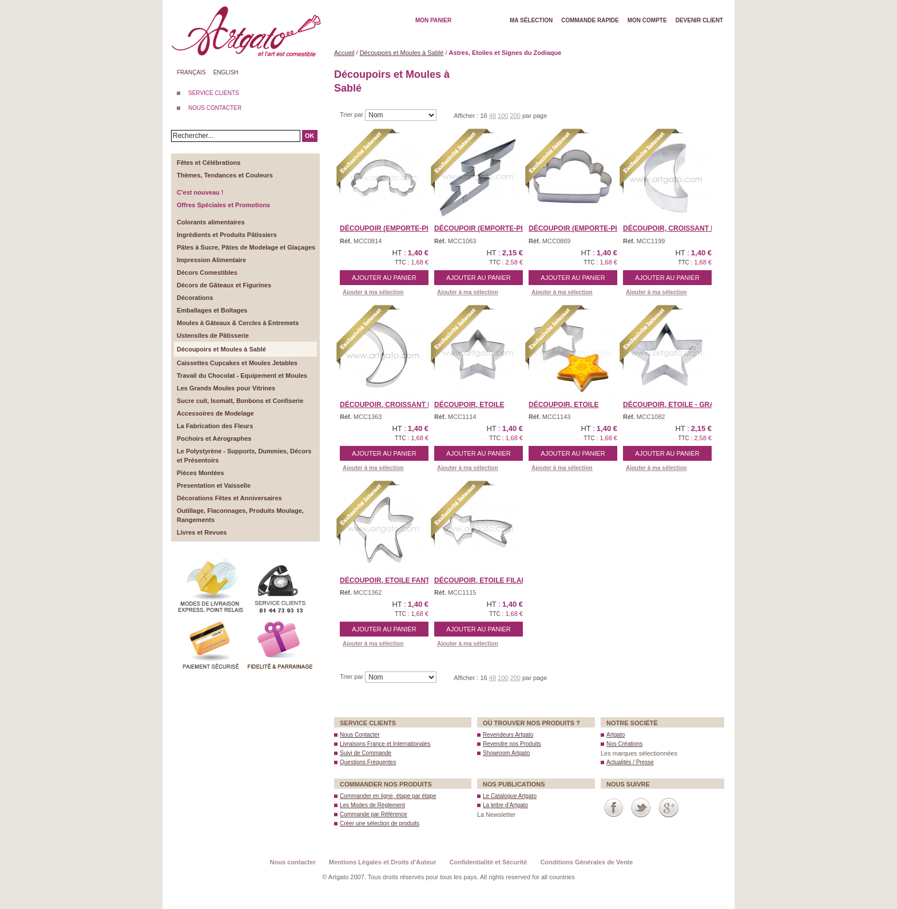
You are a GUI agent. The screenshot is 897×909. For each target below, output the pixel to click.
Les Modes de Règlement (372, 805)
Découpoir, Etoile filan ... (484, 580)
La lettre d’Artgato (505, 805)
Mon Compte (647, 20)
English (226, 72)
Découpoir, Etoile (469, 405)
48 (492, 115)
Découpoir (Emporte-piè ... (484, 228)
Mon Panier (433, 20)
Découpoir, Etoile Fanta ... (391, 580)
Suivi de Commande (365, 753)
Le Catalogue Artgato (510, 796)
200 (515, 115)
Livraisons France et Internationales (385, 744)
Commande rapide (590, 20)
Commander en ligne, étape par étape (388, 796)
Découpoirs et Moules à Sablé (402, 52)
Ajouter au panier (384, 277)
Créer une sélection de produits (379, 823)
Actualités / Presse (630, 762)
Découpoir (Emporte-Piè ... (390, 228)
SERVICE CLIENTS (213, 93)
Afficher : (467, 115)
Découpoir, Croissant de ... (675, 228)
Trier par (352, 114)
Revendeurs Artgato (508, 735)
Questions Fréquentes (368, 762)
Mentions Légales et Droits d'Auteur (382, 862)
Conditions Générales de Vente (586, 862)
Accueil (344, 52)
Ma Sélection (531, 20)
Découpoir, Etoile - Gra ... (672, 405)
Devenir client (699, 20)
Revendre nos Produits (512, 744)
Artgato (615, 735)
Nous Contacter (359, 735)
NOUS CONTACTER (214, 108)
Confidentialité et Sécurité (488, 862)
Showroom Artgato (506, 753)
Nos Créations (624, 744)
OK (310, 135)
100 (503, 115)
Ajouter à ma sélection (373, 292)
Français (191, 72)
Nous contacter (293, 862)
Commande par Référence (373, 814)
